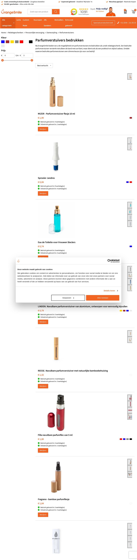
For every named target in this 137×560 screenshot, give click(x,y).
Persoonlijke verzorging (34, 32)
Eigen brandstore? (112, 515)
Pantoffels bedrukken (46, 498)
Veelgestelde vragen (112, 501)
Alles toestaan (102, 298)
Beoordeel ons (24, 451)
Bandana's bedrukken (46, 494)
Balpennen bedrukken (80, 512)
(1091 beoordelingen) (24, 446)
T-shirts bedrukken (78, 494)
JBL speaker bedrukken (80, 515)
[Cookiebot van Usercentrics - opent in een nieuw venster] (109, 261)
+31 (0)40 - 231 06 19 (128, 22)
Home (3, 32)
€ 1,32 (74, 196)
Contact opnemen (112, 508)
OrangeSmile (43, 319)
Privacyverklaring (111, 526)
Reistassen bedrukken (46, 501)
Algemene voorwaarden (114, 530)
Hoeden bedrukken (45, 512)
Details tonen (109, 291)
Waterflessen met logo (80, 498)
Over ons (108, 490)
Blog (106, 519)
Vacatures (108, 498)
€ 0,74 (108, 120)
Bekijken (43, 134)
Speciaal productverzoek (103, 22)
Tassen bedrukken (78, 490)
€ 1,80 (108, 191)
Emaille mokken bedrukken (49, 508)
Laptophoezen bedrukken (48, 505)
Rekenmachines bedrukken (49, 515)
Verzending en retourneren (115, 505)
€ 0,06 (74, 118)
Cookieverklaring (111, 523)
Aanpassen (68, 298)
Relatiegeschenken (15, 32)
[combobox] (40, 11)
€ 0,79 (41, 196)
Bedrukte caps (77, 508)
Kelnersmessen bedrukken (48, 490)
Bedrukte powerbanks (80, 501)
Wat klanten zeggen (112, 494)
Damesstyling (52, 32)
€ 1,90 (41, 120)
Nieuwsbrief (109, 512)
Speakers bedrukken (79, 505)
